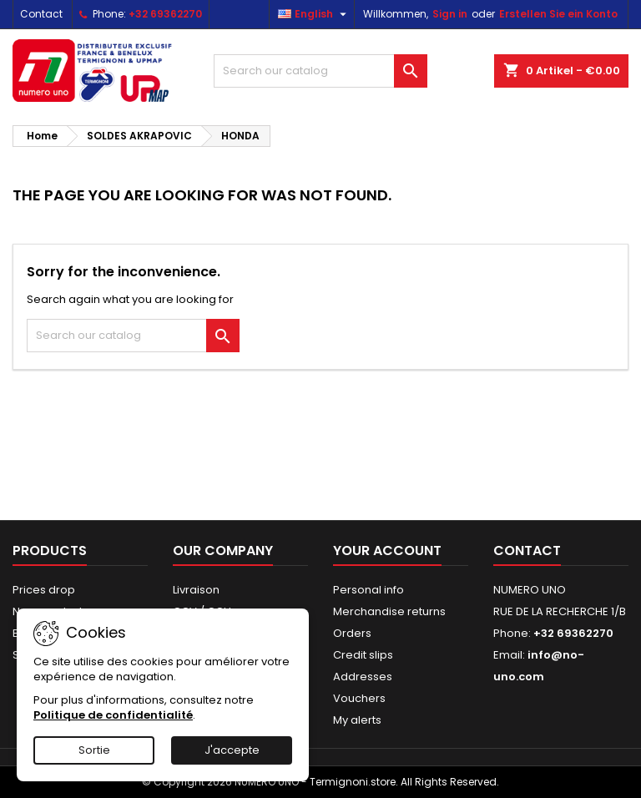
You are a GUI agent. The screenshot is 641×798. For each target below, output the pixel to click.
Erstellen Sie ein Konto (558, 14)
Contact (41, 14)
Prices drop (44, 590)
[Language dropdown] (314, 14)
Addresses (362, 676)
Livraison (196, 590)
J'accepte (232, 750)
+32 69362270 (165, 14)
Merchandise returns (389, 611)
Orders (352, 633)
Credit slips (363, 655)
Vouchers (359, 698)
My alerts (357, 720)
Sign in (449, 14)
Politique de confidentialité (113, 715)
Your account (387, 550)
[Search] (320, 71)
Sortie (94, 750)
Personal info (368, 590)
